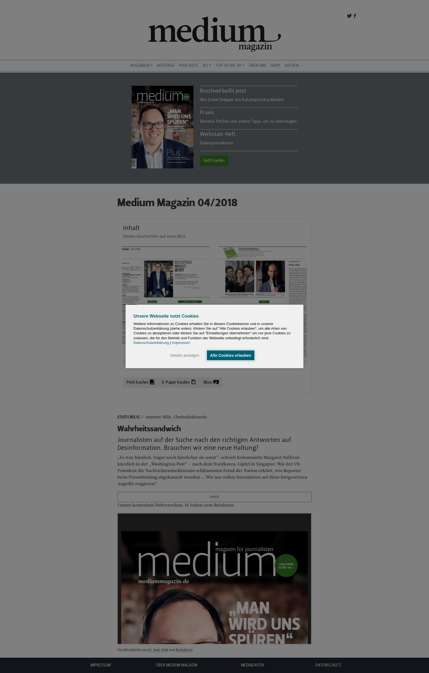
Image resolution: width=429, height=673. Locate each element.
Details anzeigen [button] (184, 355)
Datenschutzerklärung (151, 343)
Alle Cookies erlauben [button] (230, 355)
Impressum (181, 343)
